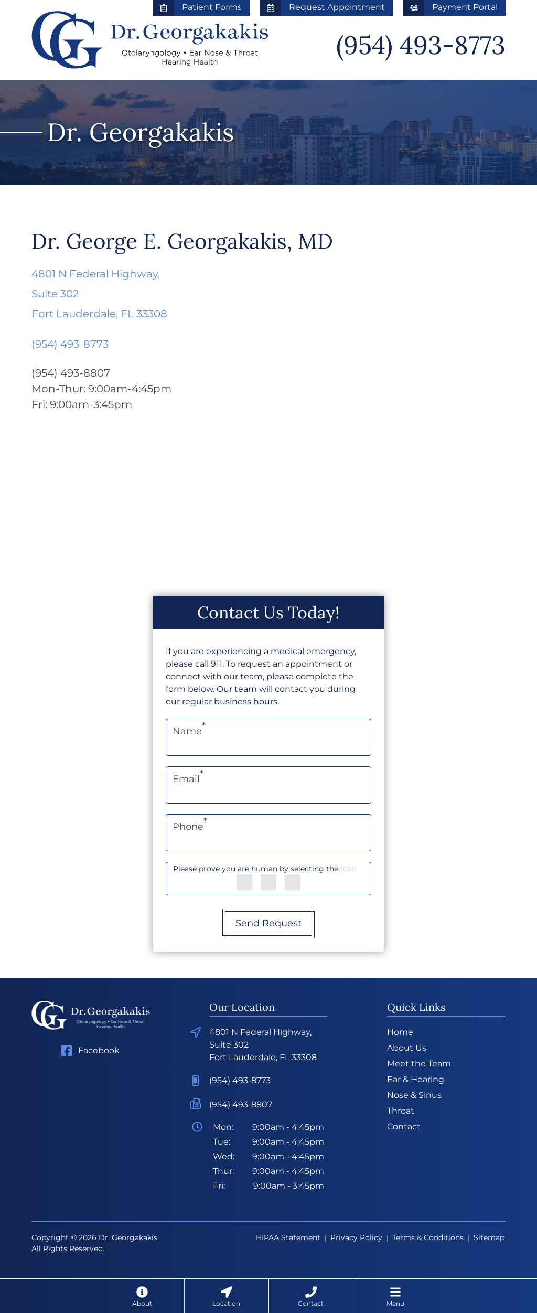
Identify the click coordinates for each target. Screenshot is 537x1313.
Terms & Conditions (428, 1237)
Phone (190, 826)
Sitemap (489, 1237)
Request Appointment (322, 7)
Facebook (99, 1050)
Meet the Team (419, 1064)
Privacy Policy (356, 1237)
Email (188, 779)
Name (189, 731)
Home (400, 1032)
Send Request (268, 923)
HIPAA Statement (288, 1237)
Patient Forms (197, 7)
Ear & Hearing (415, 1079)
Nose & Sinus (414, 1095)
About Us (406, 1048)
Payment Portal (450, 7)
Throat (400, 1111)
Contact (404, 1126)
